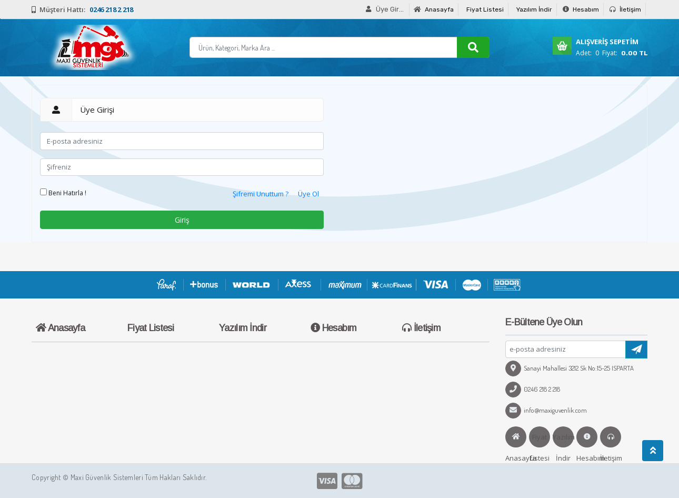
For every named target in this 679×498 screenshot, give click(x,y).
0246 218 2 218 (532, 389)
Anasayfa (434, 9)
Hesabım (581, 9)
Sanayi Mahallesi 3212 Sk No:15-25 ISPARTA (569, 368)
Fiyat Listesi (485, 9)
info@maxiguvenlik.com (546, 410)
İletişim (625, 9)
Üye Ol (308, 193)
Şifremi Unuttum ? (260, 193)
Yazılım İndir (534, 9)
